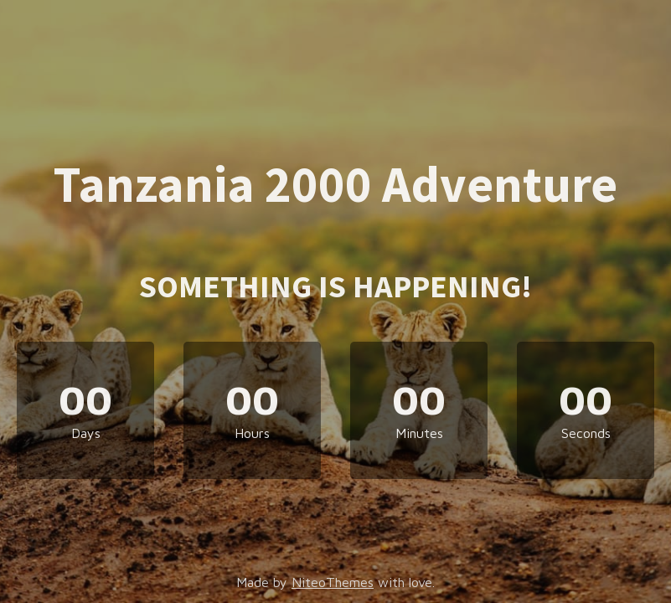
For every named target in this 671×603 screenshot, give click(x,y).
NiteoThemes (333, 582)
